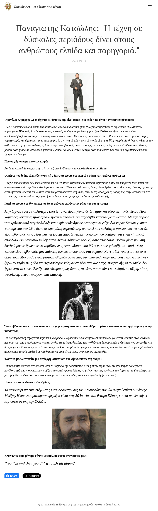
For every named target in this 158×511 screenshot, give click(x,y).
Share (11, 475)
